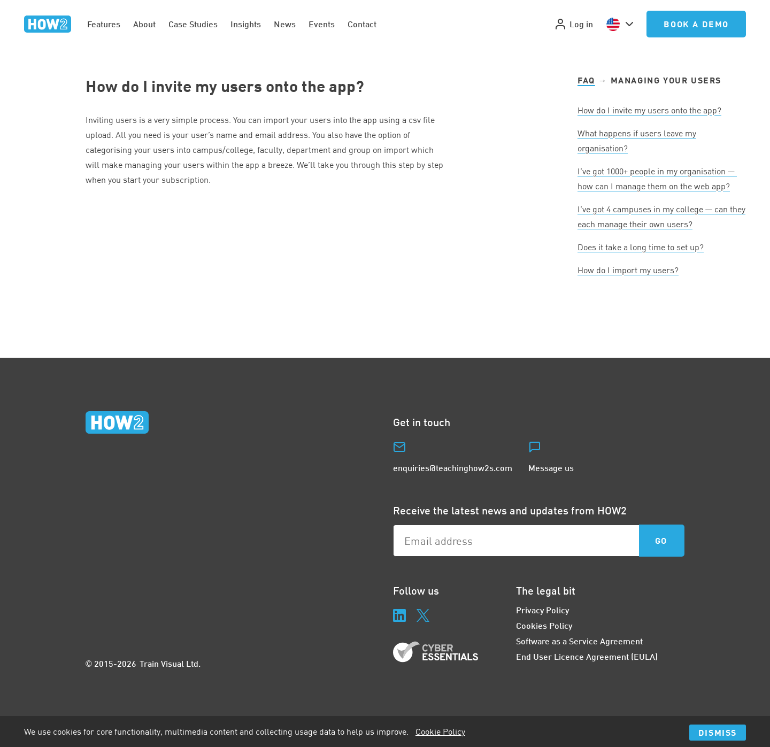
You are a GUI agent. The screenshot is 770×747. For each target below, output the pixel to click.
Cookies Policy (544, 625)
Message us (551, 468)
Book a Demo (696, 24)
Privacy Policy (542, 610)
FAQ (586, 80)
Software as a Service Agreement (579, 641)
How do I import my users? (628, 270)
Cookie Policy (440, 731)
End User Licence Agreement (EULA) (587, 656)
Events (322, 24)
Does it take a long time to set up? (641, 247)
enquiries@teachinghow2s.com (452, 468)
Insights (245, 24)
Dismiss (717, 732)
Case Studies (193, 24)
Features (103, 24)
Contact (362, 24)
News (285, 24)
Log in (573, 24)
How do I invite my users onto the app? (649, 110)
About (144, 24)
